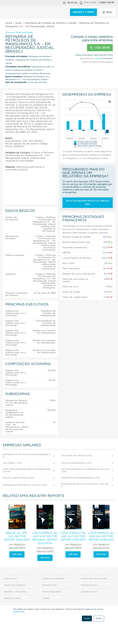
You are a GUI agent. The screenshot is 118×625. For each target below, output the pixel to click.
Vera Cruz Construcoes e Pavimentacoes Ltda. (27, 470)
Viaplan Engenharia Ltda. (76, 463)
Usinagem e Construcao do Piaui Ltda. (25, 485)
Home (8, 23)
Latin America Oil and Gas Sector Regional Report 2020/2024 (45, 538)
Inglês (97, 58)
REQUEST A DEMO (83, 12)
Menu (107, 12)
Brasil (18, 23)
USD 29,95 (100, 47)
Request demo (12, 598)
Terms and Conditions (94, 579)
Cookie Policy (89, 592)
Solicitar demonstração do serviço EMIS (87, 202)
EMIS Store (88, 2)
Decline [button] (99, 618)
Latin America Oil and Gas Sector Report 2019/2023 (73, 536)
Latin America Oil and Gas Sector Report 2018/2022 (101, 536)
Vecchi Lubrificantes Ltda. (18, 478)
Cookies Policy (18, 612)
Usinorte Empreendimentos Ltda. (80, 478)
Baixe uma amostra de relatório (97, 62)
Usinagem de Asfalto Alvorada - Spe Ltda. (85, 485)
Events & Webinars (53, 579)
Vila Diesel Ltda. (12, 463)
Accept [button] (87, 618)
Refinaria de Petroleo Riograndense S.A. (27, 456)
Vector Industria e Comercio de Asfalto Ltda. (85, 470)
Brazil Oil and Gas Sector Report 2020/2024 (17, 536)
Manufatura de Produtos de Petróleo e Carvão (50, 23)
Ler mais (17, 554)
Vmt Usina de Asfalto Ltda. (77, 456)
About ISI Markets (14, 585)
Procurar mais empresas (19, 32)
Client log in (106, 3)
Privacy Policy (89, 585)
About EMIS (10, 579)
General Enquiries (15, 592)
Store (45, 598)
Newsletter (49, 585)
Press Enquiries (51, 592)
